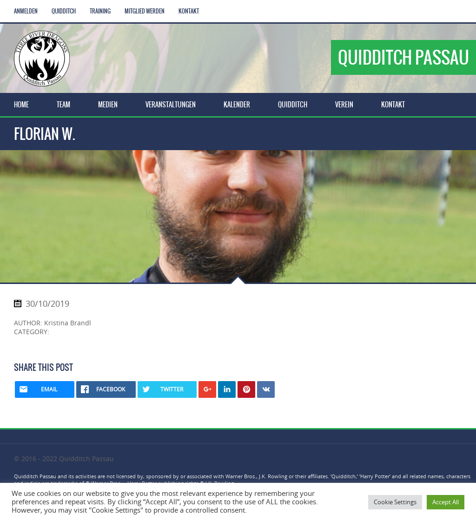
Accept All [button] (445, 502)
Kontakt (188, 11)
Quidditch (64, 11)
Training (100, 11)
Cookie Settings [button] (395, 502)
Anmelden (26, 11)
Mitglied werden (145, 11)
